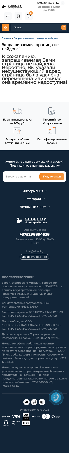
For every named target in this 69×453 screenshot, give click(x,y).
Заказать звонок (34, 257)
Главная (6, 38)
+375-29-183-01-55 (47, 3)
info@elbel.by (34, 251)
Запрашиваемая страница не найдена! (36, 38)
